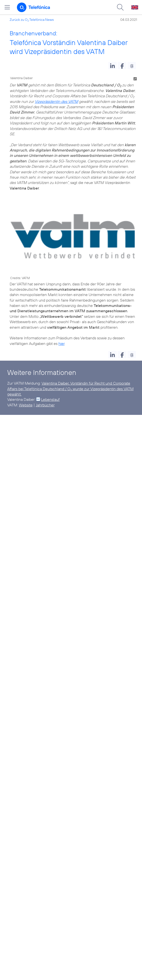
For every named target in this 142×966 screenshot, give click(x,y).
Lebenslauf (50, 399)
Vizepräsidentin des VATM (56, 101)
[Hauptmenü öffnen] (7, 7)
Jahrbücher (45, 405)
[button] (112, 65)
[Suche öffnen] (120, 7)
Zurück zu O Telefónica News (32, 19)
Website (26, 405)
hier (61, 343)
